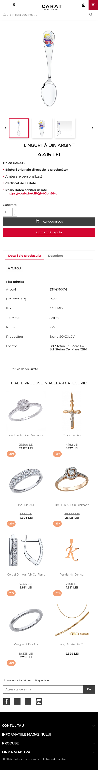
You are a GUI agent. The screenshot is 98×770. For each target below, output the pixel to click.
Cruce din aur (72, 435)
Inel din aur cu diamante (26, 435)
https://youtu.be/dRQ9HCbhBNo (32, 193)
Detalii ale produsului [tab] (24, 256)
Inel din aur (26, 505)
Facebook (6, 701)
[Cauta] (49, 15)
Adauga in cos (49, 221)
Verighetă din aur (26, 644)
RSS (28, 701)
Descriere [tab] (55, 256)
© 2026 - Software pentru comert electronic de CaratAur (35, 758)
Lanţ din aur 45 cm (72, 644)
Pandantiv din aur (72, 574)
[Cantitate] (8, 212)
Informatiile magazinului (26, 734)
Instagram (39, 701)
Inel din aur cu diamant (72, 505)
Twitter (17, 701)
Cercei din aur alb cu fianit (26, 574)
